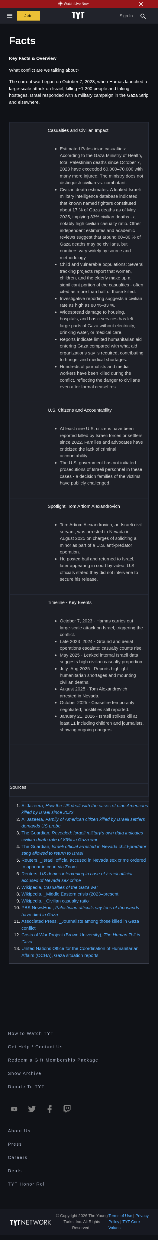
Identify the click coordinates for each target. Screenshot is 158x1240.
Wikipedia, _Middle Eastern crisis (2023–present (69, 893)
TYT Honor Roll (27, 1184)
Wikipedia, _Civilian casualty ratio (55, 900)
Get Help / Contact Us (35, 1046)
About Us (19, 1130)
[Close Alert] (141, 4)
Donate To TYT (26, 1086)
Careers (17, 1157)
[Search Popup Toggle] (143, 15)
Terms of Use (120, 1215)
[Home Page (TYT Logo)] (79, 15)
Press (15, 1144)
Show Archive (24, 1073)
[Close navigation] (9, 16)
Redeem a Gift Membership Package (53, 1060)
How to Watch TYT (31, 1033)
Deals (15, 1170)
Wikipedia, (59, 886)
